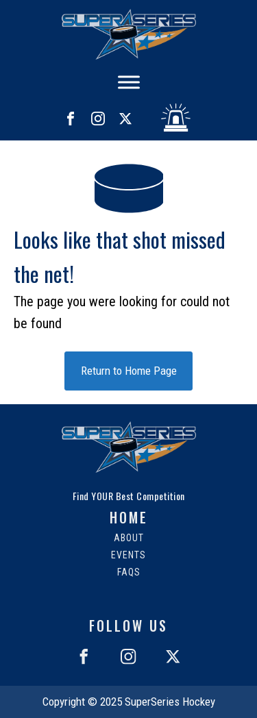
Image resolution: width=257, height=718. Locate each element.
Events (128, 555)
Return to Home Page (129, 370)
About (129, 538)
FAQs (128, 572)
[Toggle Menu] (129, 81)
